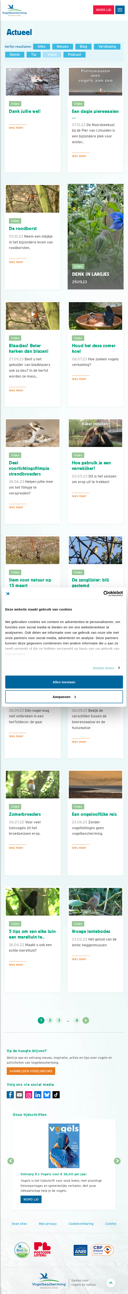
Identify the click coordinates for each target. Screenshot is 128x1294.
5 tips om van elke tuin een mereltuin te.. (32, 934)
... (68, 1020)
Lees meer (16, 127)
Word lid (31, 1199)
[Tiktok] (56, 1094)
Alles (42, 46)
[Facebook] (10, 1094)
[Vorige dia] (10, 1185)
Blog (83, 46)
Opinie (15, 54)
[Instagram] (28, 1094)
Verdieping (107, 46)
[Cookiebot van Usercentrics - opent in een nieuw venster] (103, 593)
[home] (22, 10)
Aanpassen (64, 696)
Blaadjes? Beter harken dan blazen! (29, 348)
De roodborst (23, 228)
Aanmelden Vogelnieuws (31, 1071)
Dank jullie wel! (25, 111)
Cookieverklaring (81, 1223)
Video (52, 54)
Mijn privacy (48, 1223)
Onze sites (19, 1223)
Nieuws (63, 46)
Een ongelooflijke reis (94, 814)
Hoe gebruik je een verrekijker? (91, 465)
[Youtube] (19, 1094)
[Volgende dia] (117, 1185)
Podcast (74, 54)
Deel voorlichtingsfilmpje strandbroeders (29, 468)
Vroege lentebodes (91, 931)
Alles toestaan (64, 682)
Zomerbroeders (25, 814)
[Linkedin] (37, 1094)
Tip (33, 54)
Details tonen (103, 668)
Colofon (110, 1223)
